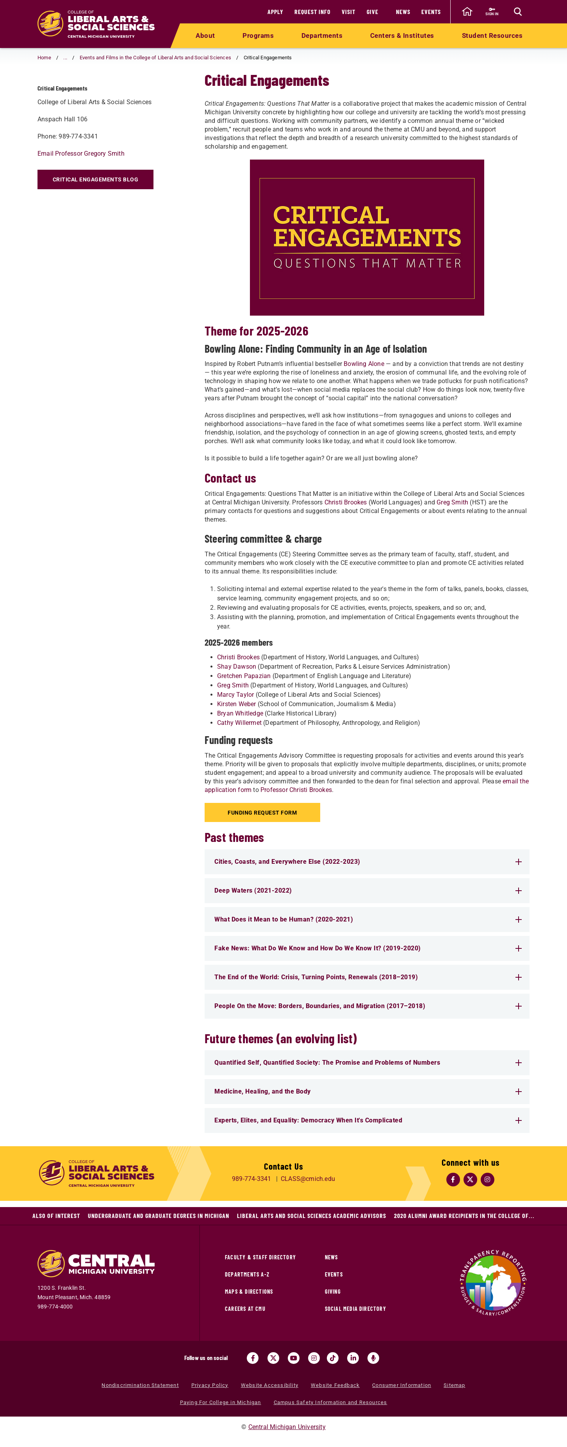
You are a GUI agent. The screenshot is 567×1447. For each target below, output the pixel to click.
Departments (322, 35)
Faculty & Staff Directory (260, 1257)
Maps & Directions (249, 1291)
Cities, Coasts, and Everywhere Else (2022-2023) (368, 861)
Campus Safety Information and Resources (330, 1402)
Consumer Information (401, 1385)
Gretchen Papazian (244, 676)
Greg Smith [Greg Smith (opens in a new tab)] (452, 502)
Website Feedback (335, 1385)
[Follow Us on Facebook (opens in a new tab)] (453, 1179)
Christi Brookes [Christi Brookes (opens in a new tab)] (346, 502)
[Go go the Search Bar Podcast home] (373, 1358)
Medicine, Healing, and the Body (368, 1091)
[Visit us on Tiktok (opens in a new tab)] (332, 1358)
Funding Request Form (263, 813)
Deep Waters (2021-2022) (368, 890)
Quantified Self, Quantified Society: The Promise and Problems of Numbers (368, 1062)
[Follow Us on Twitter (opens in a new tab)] (470, 1179)
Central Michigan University (287, 1427)
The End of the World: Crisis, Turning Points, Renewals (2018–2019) (368, 977)
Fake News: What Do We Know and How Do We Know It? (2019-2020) (368, 948)
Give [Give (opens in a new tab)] (372, 11)
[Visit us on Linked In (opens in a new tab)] (353, 1358)
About (205, 35)
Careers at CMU (245, 1308)
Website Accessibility (269, 1385)
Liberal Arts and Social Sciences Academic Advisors (311, 1215)
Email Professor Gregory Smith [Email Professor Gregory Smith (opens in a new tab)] (81, 176)
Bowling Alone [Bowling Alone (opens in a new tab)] (364, 364)
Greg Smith (233, 685)
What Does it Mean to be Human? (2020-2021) (368, 919)
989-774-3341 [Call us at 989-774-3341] (251, 1179)
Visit (348, 11)
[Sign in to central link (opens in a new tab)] (492, 11)
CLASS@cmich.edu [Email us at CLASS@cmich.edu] (308, 1179)
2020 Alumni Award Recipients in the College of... (464, 1215)
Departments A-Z (247, 1274)
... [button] (65, 57)
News (403, 11)
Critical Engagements (91, 87)
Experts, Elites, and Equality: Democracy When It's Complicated (368, 1120)
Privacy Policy (209, 1385)
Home (44, 57)
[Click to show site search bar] (518, 11)
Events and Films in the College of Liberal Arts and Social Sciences (155, 57)
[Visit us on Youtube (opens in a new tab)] (293, 1358)
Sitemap (454, 1385)
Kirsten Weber (236, 704)
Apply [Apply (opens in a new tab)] (275, 11)
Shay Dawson (236, 666)
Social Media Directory (355, 1308)
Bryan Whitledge (240, 713)
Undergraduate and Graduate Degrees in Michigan (158, 1215)
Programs (258, 35)
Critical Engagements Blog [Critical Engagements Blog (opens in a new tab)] (96, 202)
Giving (333, 1291)
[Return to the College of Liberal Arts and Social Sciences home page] (96, 24)
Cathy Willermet (239, 722)
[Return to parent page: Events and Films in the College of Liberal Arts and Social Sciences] (47, 87)
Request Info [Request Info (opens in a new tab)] (312, 11)
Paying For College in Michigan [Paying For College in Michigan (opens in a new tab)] (220, 1402)
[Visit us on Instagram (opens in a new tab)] (314, 1358)
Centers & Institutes (402, 35)
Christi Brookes (238, 657)
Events (431, 11)
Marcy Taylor (235, 694)
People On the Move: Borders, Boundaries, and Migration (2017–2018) (368, 1006)
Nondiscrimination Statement (140, 1385)
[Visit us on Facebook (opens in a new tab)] (252, 1358)
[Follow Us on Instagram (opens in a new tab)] (487, 1179)
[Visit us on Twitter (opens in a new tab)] (273, 1358)
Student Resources (492, 35)
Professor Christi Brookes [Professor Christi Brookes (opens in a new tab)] (296, 790)
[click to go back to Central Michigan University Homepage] (467, 11)
